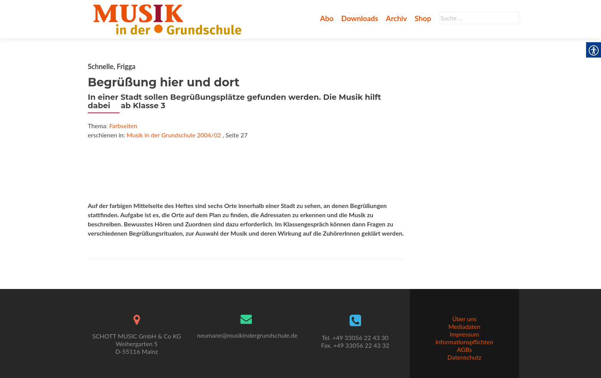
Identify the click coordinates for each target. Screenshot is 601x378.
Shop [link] (423, 18)
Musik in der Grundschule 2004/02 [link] (173, 135)
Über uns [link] (464, 318)
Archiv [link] (396, 18)
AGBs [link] (464, 349)
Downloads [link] (359, 18)
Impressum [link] (464, 334)
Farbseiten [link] (123, 125)
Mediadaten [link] (464, 326)
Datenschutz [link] (464, 357)
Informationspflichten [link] (464, 341)
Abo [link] (326, 18)
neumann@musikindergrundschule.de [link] (247, 335)
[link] (169, 18)
